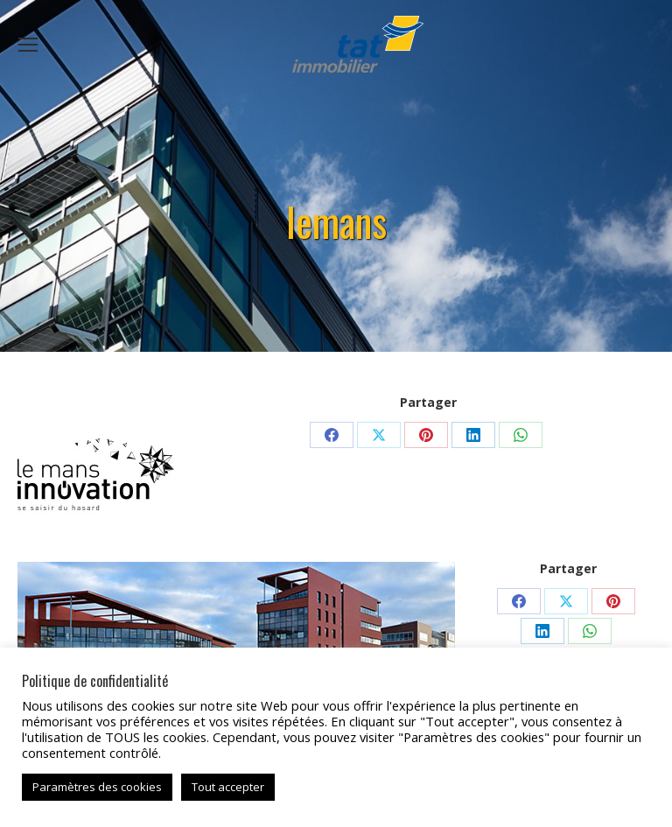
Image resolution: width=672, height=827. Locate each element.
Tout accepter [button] (228, 787)
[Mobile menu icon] (28, 44)
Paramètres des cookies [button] (97, 787)
